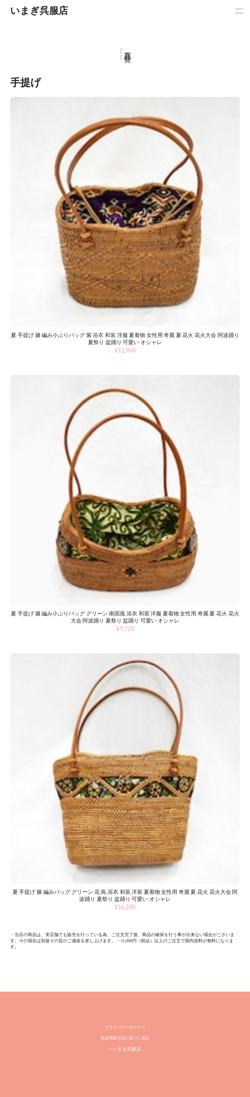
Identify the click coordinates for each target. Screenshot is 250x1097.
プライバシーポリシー (125, 1027)
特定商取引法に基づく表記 (125, 1038)
